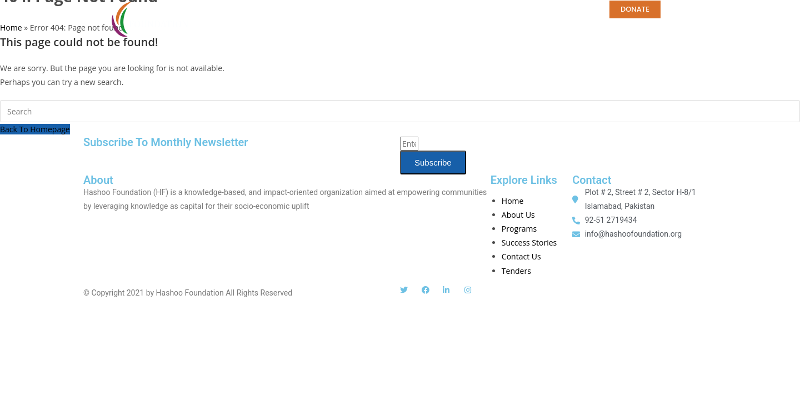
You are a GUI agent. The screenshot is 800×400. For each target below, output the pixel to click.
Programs (519, 228)
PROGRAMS (338, 9)
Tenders (242, 27)
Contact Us (521, 256)
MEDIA (464, 9)
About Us (518, 214)
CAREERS (513, 9)
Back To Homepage (35, 129)
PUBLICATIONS (406, 9)
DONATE (635, 9)
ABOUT (239, 9)
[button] (705, 12)
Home (285, 9)
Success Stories (529, 242)
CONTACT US (575, 9)
